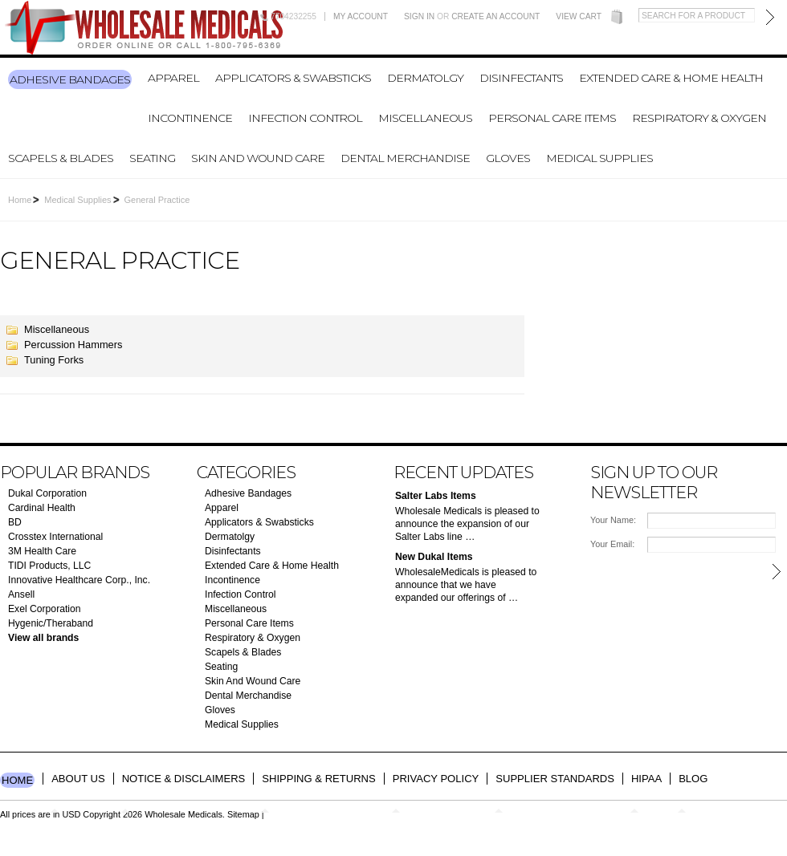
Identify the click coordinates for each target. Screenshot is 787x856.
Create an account (495, 16)
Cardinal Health (41, 507)
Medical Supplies (599, 158)
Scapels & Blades (60, 158)
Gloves (508, 158)
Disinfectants (521, 78)
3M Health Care (42, 551)
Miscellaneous (425, 118)
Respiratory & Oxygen (699, 118)
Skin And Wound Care (257, 158)
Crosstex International (55, 536)
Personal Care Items (552, 118)
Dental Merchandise (405, 158)
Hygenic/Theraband (50, 623)
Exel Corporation (44, 609)
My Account (360, 16)
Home (19, 200)
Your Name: (613, 520)
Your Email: (612, 544)
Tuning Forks (54, 360)
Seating (152, 158)
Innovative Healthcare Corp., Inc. (79, 580)
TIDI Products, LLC (49, 565)
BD (15, 522)
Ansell (21, 594)
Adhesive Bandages (70, 79)
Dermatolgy (425, 78)
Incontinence (190, 118)
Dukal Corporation (47, 493)
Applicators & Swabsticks (293, 78)
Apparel (173, 78)
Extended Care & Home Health (671, 78)
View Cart (578, 16)
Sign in (419, 16)
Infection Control (305, 118)
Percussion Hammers (73, 345)
